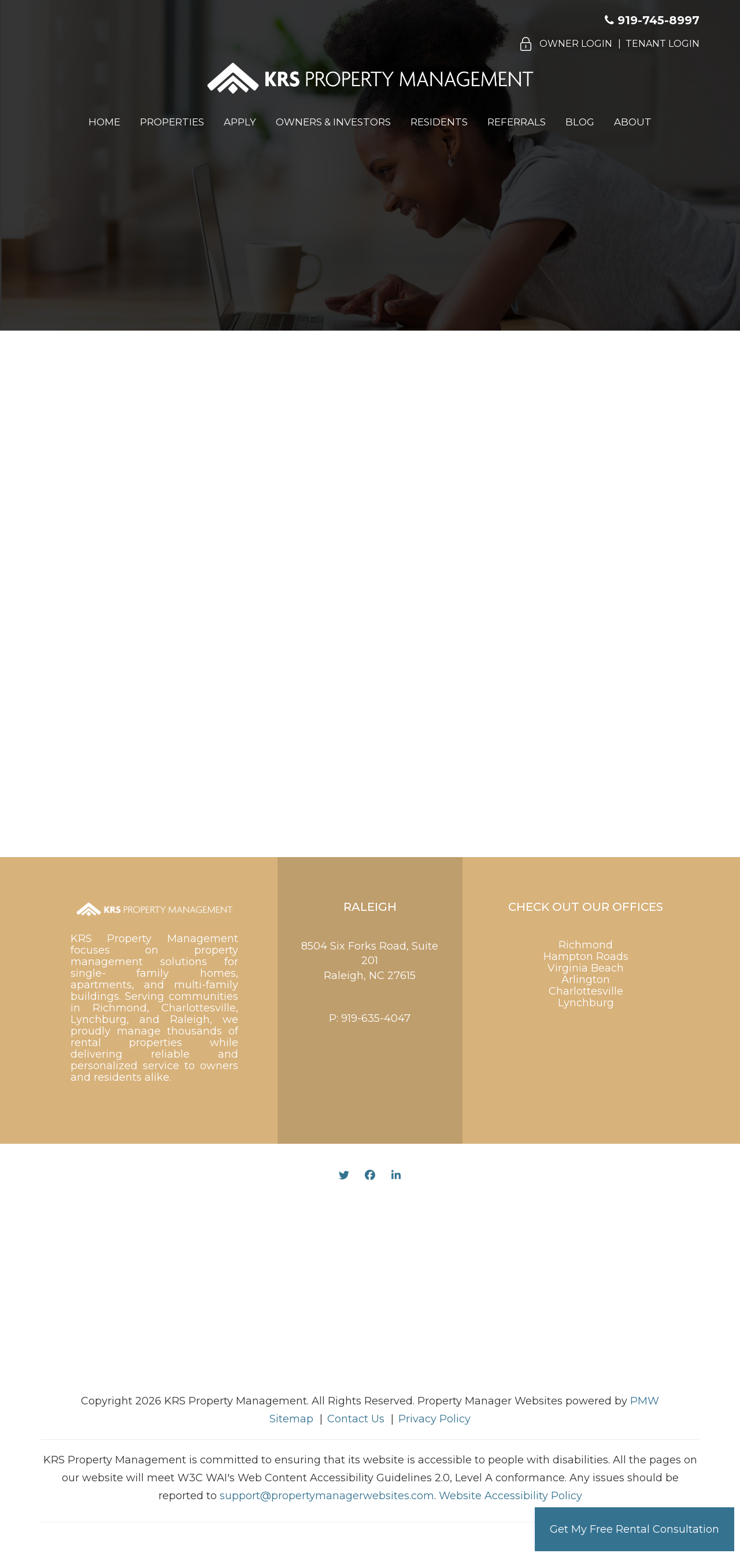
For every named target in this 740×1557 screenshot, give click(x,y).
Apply (240, 122)
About (633, 122)
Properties (172, 122)
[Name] (572, 470)
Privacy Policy (434, 1419)
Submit (572, 796)
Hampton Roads (585, 956)
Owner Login (575, 43)
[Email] (572, 510)
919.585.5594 (321, 218)
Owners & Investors (333, 122)
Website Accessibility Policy (510, 1495)
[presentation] (543, 753)
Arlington (585, 979)
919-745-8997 (658, 20)
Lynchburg (586, 1002)
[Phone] (572, 550)
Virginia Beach (585, 968)
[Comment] (572, 663)
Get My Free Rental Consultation (634, 1529)
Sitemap (291, 1419)
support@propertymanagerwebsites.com (327, 1495)
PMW (644, 1401)
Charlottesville (586, 991)
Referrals (516, 122)
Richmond (585, 945)
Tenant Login (663, 43)
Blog (579, 122)
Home (104, 122)
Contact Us (355, 1419)
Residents (439, 122)
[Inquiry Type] (572, 587)
